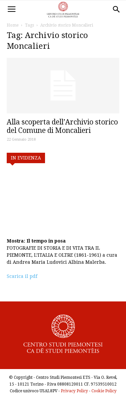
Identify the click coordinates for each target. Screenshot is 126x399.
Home (12, 25)
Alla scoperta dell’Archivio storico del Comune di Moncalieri (62, 126)
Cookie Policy (104, 391)
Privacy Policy (74, 391)
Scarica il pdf (22, 276)
